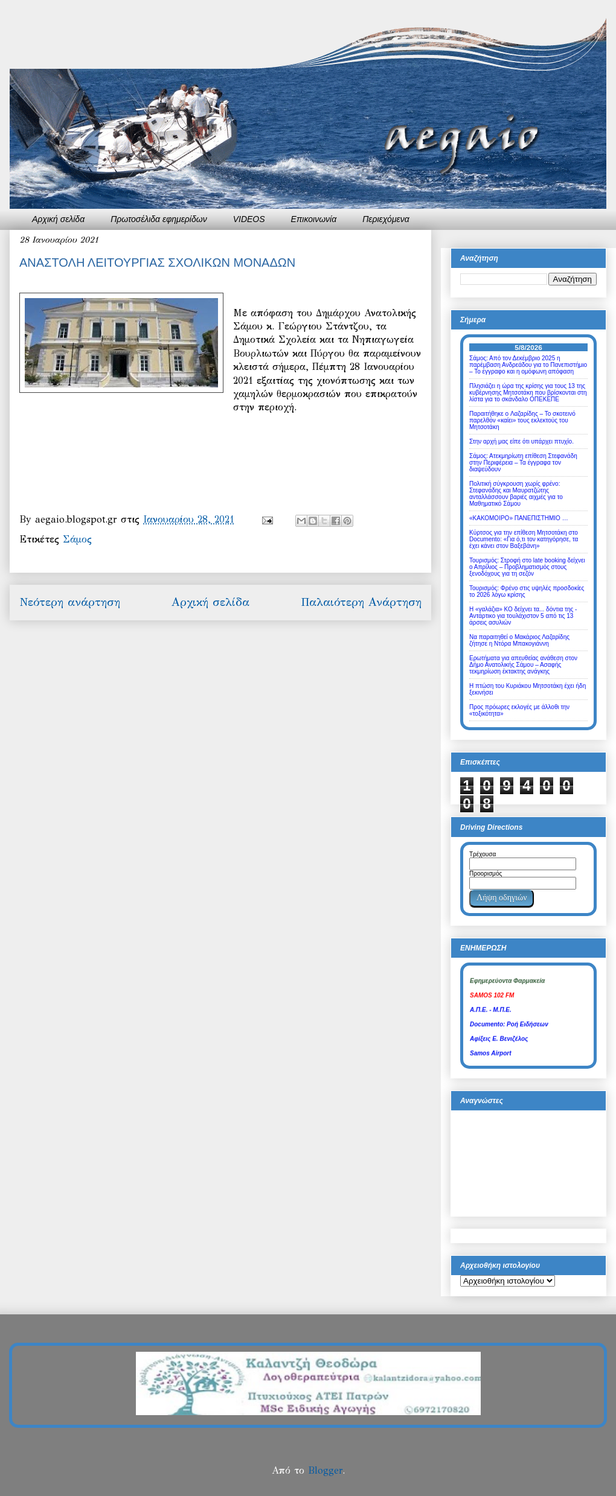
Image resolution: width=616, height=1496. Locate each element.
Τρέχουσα (482, 854)
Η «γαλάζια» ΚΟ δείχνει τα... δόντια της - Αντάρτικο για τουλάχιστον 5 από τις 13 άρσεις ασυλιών (523, 616)
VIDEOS (249, 219)
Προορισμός (485, 873)
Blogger (325, 1470)
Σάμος (77, 539)
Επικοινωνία (314, 219)
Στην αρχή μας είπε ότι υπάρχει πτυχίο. (521, 441)
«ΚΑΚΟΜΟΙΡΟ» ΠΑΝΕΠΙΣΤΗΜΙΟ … (518, 518)
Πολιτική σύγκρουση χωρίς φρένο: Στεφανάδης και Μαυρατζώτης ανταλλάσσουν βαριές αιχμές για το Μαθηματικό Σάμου (516, 493)
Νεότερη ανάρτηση (69, 602)
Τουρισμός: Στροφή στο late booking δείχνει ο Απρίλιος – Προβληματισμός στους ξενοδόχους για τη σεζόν (527, 567)
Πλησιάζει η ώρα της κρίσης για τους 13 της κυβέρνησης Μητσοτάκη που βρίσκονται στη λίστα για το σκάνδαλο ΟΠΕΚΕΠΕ (528, 393)
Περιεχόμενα (385, 219)
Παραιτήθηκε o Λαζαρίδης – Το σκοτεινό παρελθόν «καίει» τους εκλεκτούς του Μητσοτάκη (522, 420)
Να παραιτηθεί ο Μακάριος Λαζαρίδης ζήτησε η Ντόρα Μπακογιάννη (519, 640)
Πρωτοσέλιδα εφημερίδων (159, 219)
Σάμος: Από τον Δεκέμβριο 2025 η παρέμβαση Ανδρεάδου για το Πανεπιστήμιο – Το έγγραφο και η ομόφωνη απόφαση (528, 365)
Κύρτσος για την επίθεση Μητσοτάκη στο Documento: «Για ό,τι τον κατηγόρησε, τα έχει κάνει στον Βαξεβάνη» (523, 539)
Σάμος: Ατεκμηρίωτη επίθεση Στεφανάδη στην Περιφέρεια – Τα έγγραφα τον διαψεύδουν (523, 463)
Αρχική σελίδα (58, 219)
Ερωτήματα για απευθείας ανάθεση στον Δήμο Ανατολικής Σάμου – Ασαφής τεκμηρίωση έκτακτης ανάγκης (523, 665)
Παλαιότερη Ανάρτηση (361, 602)
